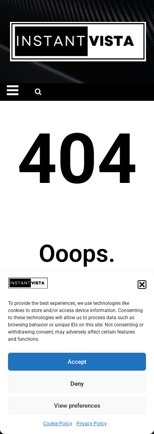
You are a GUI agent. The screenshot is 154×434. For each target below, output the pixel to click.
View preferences (77, 405)
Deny (77, 383)
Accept (77, 361)
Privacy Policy (91, 423)
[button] (142, 285)
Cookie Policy (57, 423)
